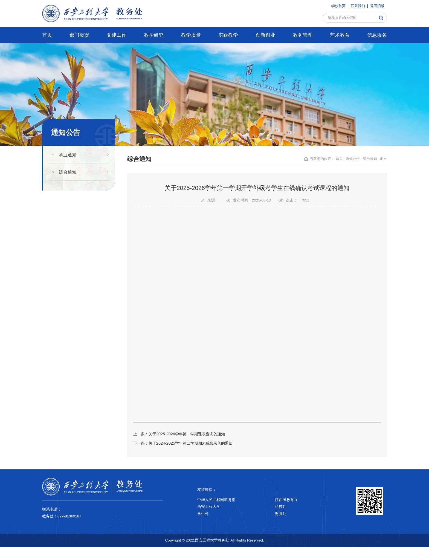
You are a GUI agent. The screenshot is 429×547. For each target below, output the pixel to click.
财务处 (280, 514)
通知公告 (353, 159)
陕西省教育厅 (286, 500)
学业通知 (67, 154)
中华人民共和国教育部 (216, 500)
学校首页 (338, 6)
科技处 (280, 507)
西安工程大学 (208, 507)
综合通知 (67, 172)
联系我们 (358, 6)
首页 (339, 159)
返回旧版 (377, 6)
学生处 (203, 514)
